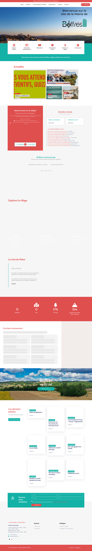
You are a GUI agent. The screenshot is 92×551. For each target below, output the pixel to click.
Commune (28, 5)
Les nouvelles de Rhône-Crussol (56, 129)
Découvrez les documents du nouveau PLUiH (58, 82)
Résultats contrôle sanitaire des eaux (68, 95)
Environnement (52, 5)
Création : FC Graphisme (74, 547)
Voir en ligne (31, 144)
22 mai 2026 (50, 84)
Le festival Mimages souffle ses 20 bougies (57, 141)
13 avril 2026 (66, 97)
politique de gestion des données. (60, 502)
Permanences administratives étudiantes (57, 134)
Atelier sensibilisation (22, 96)
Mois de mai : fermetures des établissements (58, 133)
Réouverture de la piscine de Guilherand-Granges (59, 144)
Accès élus (37, 528)
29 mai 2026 (17, 97)
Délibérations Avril (52, 96)
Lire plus (13, 283)
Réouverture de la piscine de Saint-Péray (57, 131)
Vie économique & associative (40, 5)
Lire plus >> (31, 415)
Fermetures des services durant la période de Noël (59, 145)
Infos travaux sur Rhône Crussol (55, 139)
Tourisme (60, 5)
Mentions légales (64, 526)
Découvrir (15, 244)
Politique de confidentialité (66, 528)
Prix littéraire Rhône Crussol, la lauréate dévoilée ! (59, 142)
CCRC (49, 80)
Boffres (17, 93)
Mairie (22, 5)
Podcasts (66, 5)
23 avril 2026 (50, 97)
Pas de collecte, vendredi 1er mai (55, 136)
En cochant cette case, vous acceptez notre (50, 502)
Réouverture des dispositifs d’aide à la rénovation (59, 137)
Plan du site (37, 526)
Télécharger (20, 144)
